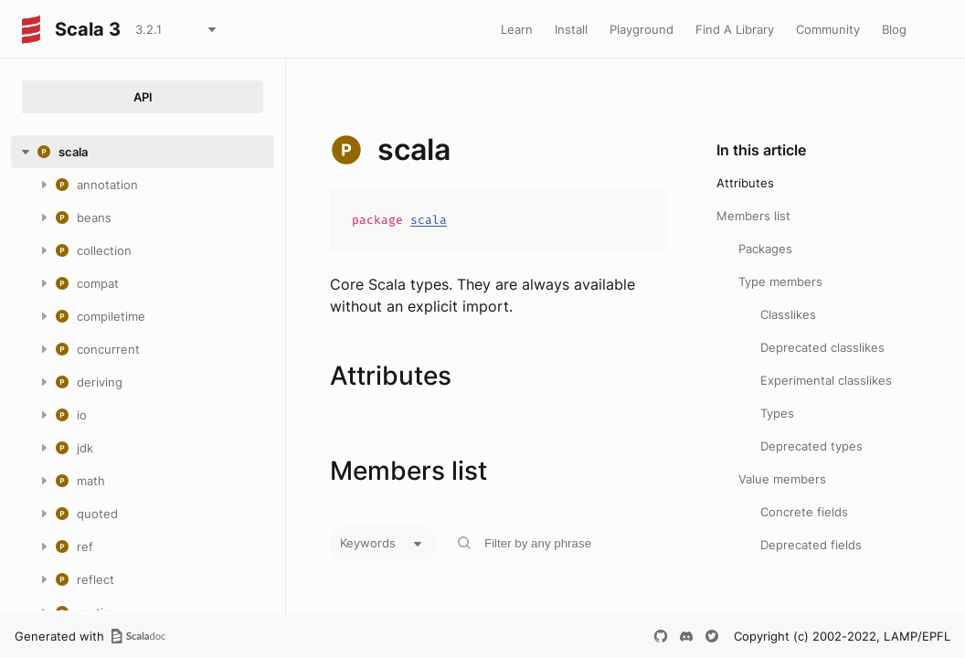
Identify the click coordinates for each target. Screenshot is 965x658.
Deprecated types (811, 446)
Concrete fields (804, 511)
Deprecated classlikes (822, 347)
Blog (894, 29)
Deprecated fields (811, 544)
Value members (782, 479)
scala (428, 220)
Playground (641, 29)
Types (777, 413)
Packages (765, 248)
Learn (517, 29)
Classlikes (788, 314)
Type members (780, 281)
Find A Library (734, 29)
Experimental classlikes (826, 380)
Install (571, 29)
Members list (753, 215)
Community (828, 29)
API (143, 97)
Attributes (745, 182)
